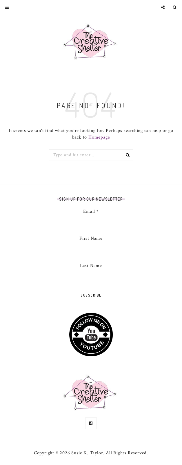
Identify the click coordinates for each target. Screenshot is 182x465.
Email (91, 211)
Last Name (91, 266)
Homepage (99, 137)
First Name (91, 238)
